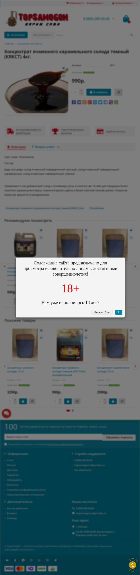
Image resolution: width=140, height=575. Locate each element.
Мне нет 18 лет (102, 312)
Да (118, 312)
